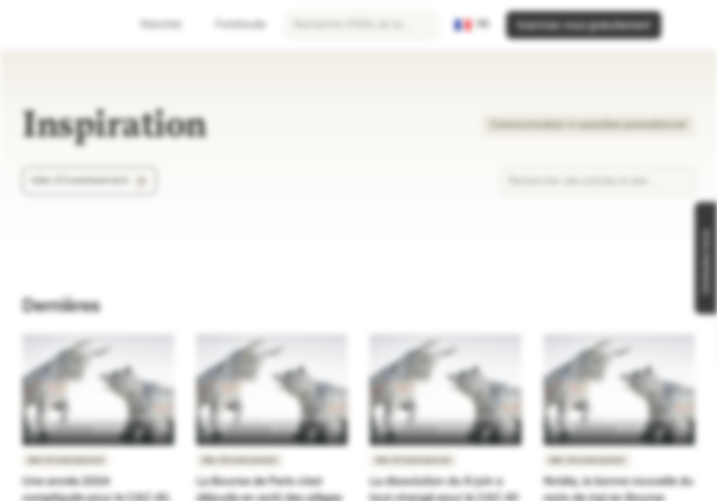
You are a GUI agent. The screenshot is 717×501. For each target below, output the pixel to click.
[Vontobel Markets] (60, 25)
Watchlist (152, 25)
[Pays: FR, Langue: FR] (472, 25)
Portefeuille (232, 25)
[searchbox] (361, 25)
